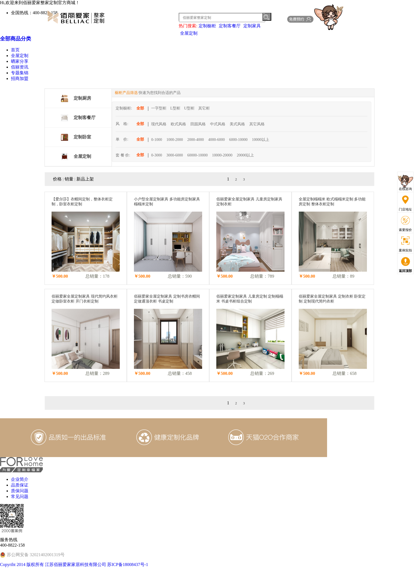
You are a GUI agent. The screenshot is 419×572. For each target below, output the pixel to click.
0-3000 (156, 155)
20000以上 (245, 155)
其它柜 (204, 108)
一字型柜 (158, 108)
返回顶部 (405, 271)
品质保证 (19, 485)
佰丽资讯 (19, 67)
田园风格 (198, 124)
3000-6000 (174, 155)
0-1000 (156, 140)
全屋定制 (188, 33)
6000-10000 (238, 140)
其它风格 (257, 124)
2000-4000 (195, 140)
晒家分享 (19, 61)
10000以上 (260, 140)
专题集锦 (19, 72)
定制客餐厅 (230, 25)
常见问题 (19, 496)
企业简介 (19, 479)
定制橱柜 (207, 25)
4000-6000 (216, 140)
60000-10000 (197, 155)
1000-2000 (174, 140)
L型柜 (175, 108)
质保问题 (19, 490)
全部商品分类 (15, 39)
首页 (15, 50)
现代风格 (158, 124)
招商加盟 (19, 78)
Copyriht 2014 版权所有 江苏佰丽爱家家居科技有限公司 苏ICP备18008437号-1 (74, 564)
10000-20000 (222, 155)
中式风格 (217, 124)
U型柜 (189, 108)
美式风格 (237, 124)
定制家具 (252, 25)
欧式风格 (178, 124)
